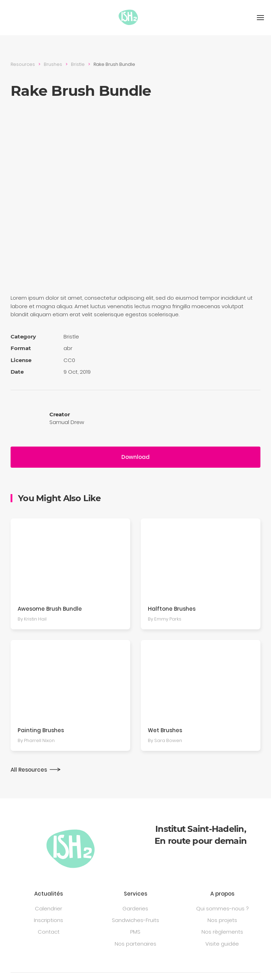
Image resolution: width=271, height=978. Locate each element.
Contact (49, 931)
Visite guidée (222, 943)
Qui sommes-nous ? (222, 908)
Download (135, 457)
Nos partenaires (135, 943)
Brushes (53, 64)
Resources (23, 64)
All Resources (29, 769)
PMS (135, 931)
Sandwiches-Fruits (135, 920)
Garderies (135, 908)
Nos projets (222, 920)
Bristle (78, 64)
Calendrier (48, 908)
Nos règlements (222, 931)
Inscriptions (48, 920)
